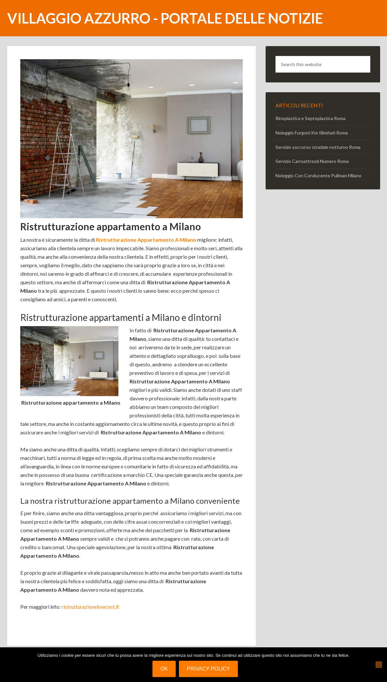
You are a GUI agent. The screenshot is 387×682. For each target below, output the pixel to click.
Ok (164, 669)
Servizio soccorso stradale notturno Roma (318, 147)
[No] (379, 664)
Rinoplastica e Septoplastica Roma (310, 118)
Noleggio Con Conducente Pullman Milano (318, 175)
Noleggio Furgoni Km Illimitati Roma (311, 132)
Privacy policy (208, 669)
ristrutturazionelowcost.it (90, 606)
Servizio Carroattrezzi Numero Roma (312, 161)
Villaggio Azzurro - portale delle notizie (165, 18)
